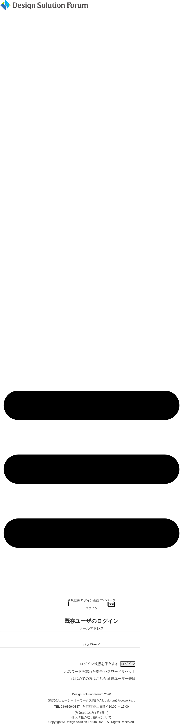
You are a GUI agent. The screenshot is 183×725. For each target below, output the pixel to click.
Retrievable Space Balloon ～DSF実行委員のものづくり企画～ (91, 582)
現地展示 (91, 560)
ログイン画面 (90, 600)
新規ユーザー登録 (121, 678)
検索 (111, 604)
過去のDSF (91, 597)
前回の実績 (91, 594)
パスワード (91, 645)
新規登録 (74, 600)
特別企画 (91, 566)
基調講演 (91, 569)
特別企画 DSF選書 (91, 578)
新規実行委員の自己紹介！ (91, 572)
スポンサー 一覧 (91, 557)
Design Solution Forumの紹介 (91, 585)
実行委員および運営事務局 (91, 591)
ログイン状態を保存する (99, 664)
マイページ (107, 600)
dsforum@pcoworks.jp (120, 700)
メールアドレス (91, 628)
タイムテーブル (91, 554)
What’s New (91, 563)
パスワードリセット (119, 671)
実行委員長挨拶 (91, 588)
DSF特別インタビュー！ (91, 575)
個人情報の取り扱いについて (91, 717)
